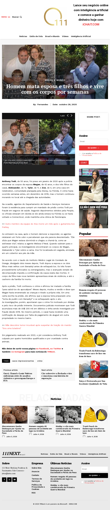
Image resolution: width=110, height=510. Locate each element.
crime (40, 361)
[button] (17, 17)
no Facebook (42, 348)
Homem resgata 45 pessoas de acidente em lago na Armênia (92, 293)
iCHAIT (84, 163)
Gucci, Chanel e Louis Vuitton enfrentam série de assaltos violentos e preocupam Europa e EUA (19, 377)
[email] (93, 141)
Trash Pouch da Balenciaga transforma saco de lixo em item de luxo (92, 353)
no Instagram (18, 352)
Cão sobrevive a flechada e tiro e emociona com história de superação (56, 375)
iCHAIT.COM (91, 24)
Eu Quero (93, 148)
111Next (51, 352)
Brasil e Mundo (55, 80)
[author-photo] (4, 436)
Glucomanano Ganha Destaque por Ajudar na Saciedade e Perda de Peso (92, 262)
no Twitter (55, 348)
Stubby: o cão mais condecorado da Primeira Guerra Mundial (91, 323)
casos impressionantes (23, 361)
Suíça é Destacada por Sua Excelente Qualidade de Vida (93, 382)
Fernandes (42, 104)
